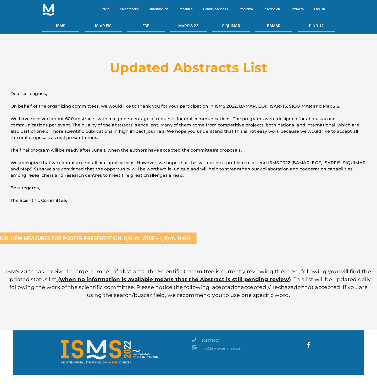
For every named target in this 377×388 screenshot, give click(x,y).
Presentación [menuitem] (130, 9)
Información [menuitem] (159, 9)
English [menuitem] (319, 9)
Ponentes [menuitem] (186, 9)
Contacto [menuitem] (297, 9)
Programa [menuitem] (246, 9)
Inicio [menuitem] (105, 9)
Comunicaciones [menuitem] (215, 9)
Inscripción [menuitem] (271, 9)
